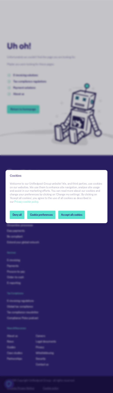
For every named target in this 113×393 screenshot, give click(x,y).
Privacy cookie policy (26, 201)
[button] (41, 215)
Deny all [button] (17, 214)
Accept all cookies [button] (71, 214)
